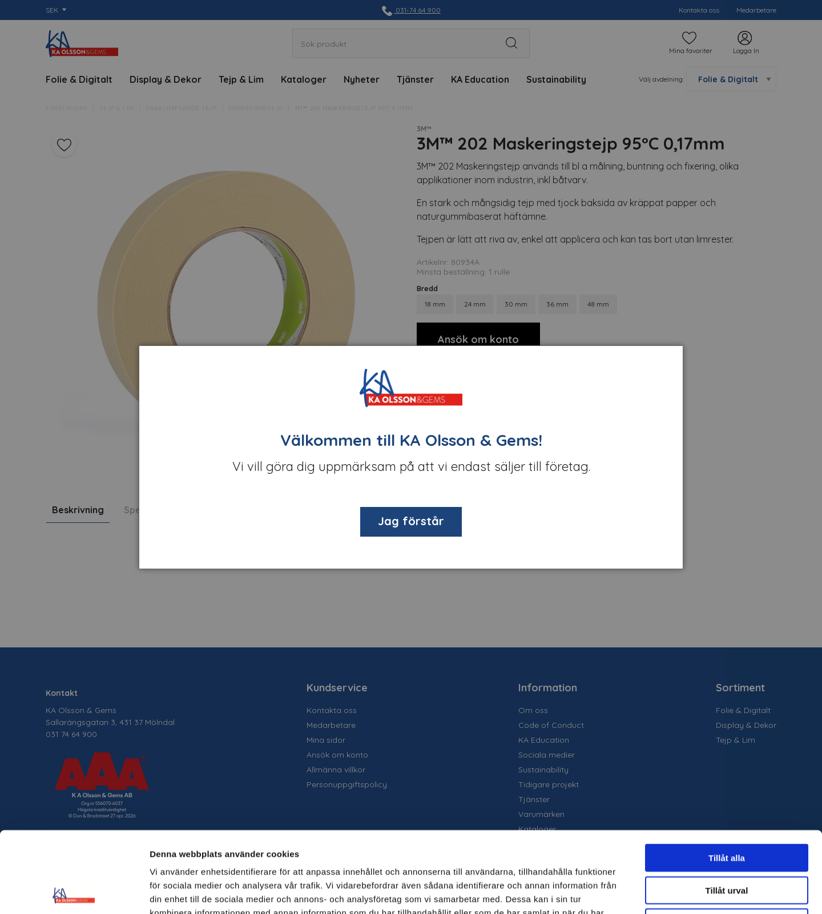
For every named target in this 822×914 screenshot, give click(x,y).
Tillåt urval (727, 809)
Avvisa (726, 841)
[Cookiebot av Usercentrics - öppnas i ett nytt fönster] (74, 891)
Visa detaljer (620, 891)
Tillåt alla (726, 777)
